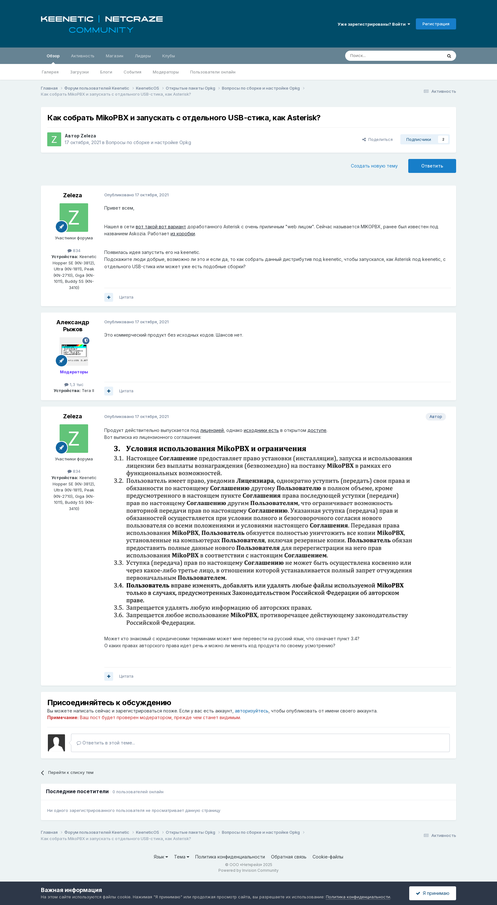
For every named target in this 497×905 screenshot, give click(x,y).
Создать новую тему (374, 165)
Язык (161, 856)
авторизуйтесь (251, 710)
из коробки (183, 233)
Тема (181, 856)
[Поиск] (379, 56)
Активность (82, 55)
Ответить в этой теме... (106, 742)
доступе (316, 430)
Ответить (432, 165)
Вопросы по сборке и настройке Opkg (148, 142)
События (132, 71)
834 (74, 250)
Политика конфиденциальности (230, 856)
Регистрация (436, 23)
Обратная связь (289, 856)
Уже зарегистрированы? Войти (374, 24)
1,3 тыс (74, 384)
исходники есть (261, 430)
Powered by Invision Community (248, 870)
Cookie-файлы (328, 856)
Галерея (50, 71)
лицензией (212, 430)
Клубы (168, 55)
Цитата (126, 297)
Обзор (53, 58)
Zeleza (88, 135)
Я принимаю (432, 893)
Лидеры (143, 55)
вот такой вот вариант (161, 226)
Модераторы (166, 71)
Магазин (114, 55)
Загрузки (79, 71)
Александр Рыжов (72, 325)
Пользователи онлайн (213, 71)
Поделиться (377, 139)
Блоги (106, 71)
